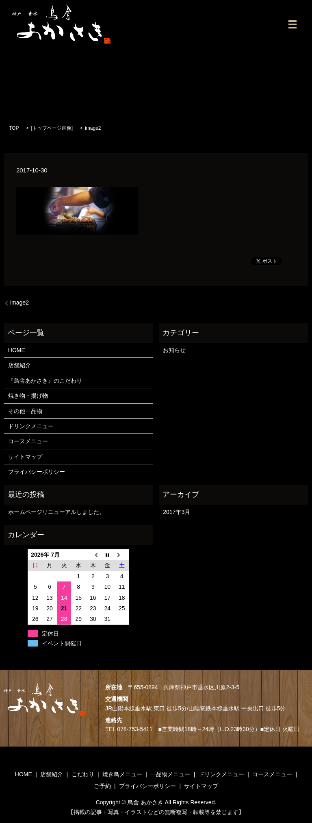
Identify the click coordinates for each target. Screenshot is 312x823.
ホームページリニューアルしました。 (56, 512)
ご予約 (102, 786)
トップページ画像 (52, 128)
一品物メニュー (170, 774)
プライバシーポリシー (36, 471)
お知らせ (174, 350)
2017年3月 (176, 512)
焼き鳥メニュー (122, 774)
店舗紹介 (19, 365)
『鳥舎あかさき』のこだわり (45, 380)
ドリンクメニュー (31, 426)
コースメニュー (28, 441)
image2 (19, 302)
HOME (16, 350)
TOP (14, 128)
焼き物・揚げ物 (28, 395)
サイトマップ (25, 456)
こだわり (83, 774)
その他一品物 (25, 411)
